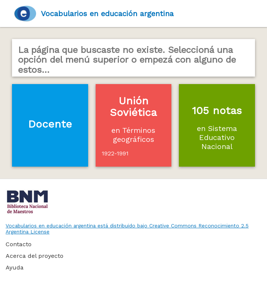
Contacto (19, 244)
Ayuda (15, 267)
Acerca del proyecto (34, 255)
